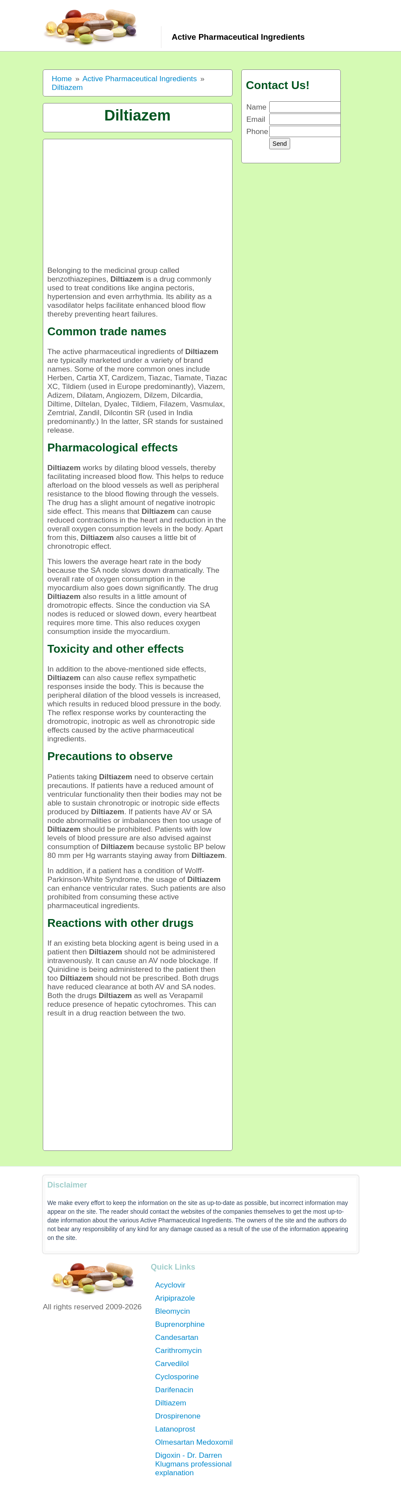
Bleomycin (172, 1311)
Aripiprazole (175, 1298)
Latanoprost (175, 1429)
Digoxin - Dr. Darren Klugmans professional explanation (193, 1464)
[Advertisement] (138, 205)
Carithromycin (178, 1350)
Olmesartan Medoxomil (194, 1442)
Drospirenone (178, 1415)
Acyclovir (170, 1285)
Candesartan (177, 1337)
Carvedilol (172, 1363)
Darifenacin (174, 1389)
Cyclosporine (177, 1376)
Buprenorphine (180, 1324)
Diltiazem (170, 1402)
